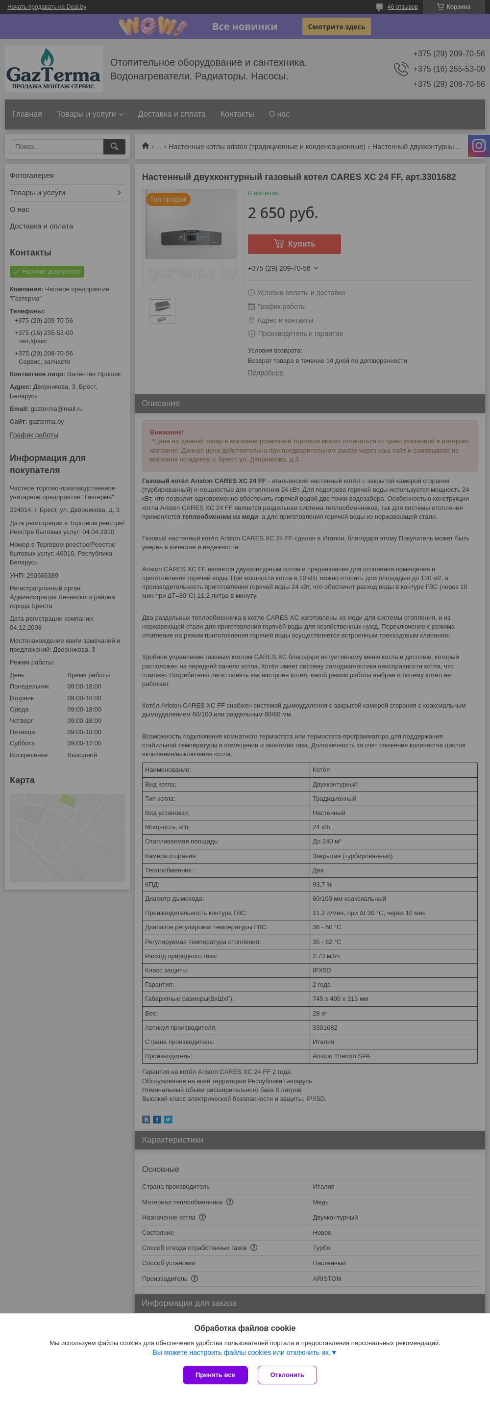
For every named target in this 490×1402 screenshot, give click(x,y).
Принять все (215, 1374)
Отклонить (287, 1374)
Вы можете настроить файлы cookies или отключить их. (241, 1352)
